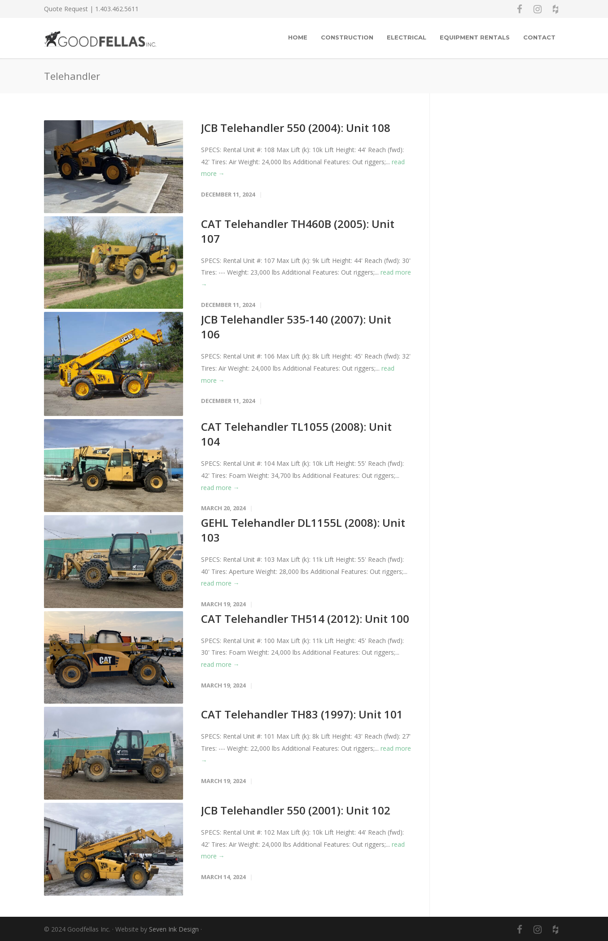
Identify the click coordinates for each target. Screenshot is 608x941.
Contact (539, 37)
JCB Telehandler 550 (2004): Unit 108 (295, 127)
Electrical (406, 37)
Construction (347, 37)
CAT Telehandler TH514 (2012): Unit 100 (305, 618)
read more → (220, 487)
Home (297, 37)
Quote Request (66, 8)
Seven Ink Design (174, 929)
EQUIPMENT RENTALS (475, 37)
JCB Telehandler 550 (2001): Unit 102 (295, 810)
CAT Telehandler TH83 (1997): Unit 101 (302, 714)
